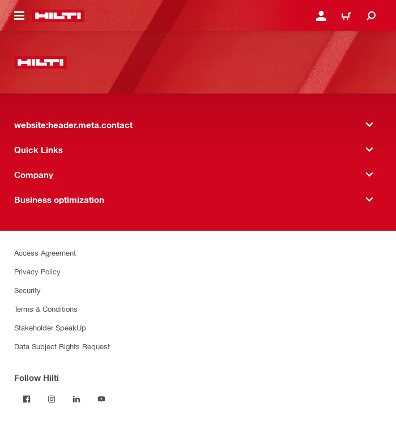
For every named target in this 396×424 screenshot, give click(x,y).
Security (27, 290)
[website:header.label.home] (58, 16)
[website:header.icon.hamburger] (19, 15)
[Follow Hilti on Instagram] (51, 399)
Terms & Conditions (46, 308)
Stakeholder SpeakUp (50, 327)
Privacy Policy (37, 271)
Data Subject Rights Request (62, 346)
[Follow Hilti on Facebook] (26, 399)
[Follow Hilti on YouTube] (101, 399)
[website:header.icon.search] (371, 15)
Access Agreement (45, 252)
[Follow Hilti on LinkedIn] (76, 399)
